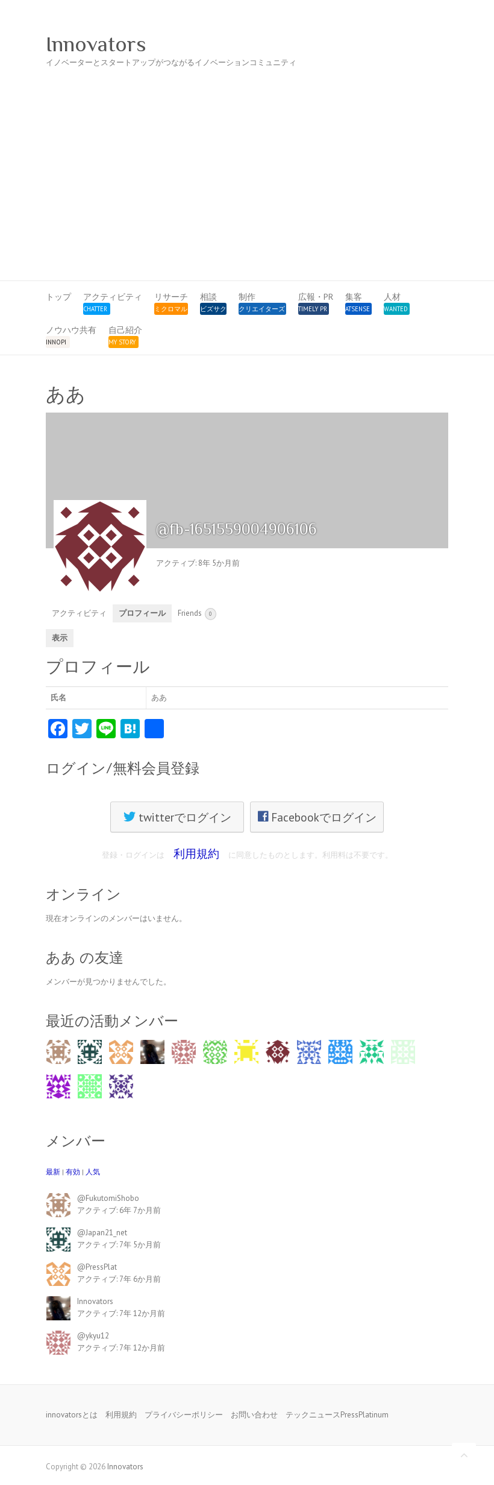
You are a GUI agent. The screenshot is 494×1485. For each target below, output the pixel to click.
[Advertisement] (247, 190)
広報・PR (315, 296)
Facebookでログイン (317, 817)
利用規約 (196, 853)
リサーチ (171, 296)
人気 (93, 1171)
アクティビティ (112, 296)
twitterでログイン (177, 817)
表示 (59, 638)
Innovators (96, 44)
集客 (353, 296)
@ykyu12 (93, 1336)
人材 (392, 296)
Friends (197, 614)
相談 (208, 296)
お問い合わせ (254, 1415)
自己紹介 (125, 330)
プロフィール (142, 613)
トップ (58, 296)
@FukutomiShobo (108, 1198)
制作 (247, 296)
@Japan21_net (102, 1232)
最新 (53, 1171)
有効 (73, 1171)
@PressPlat (97, 1267)
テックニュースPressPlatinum (337, 1415)
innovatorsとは (72, 1415)
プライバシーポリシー (184, 1415)
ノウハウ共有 (71, 330)
